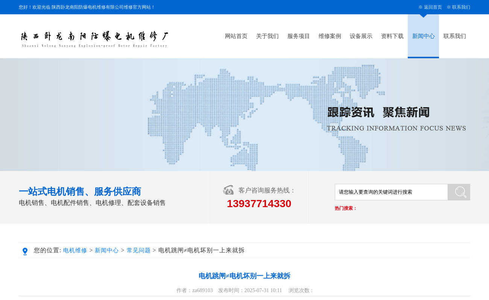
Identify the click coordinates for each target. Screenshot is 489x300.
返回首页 (433, 7)
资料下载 (392, 36)
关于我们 (267, 36)
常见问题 (139, 250)
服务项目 (298, 36)
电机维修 (75, 250)
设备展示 (361, 36)
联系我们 (461, 7)
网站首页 (236, 36)
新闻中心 (423, 36)
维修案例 (330, 36)
